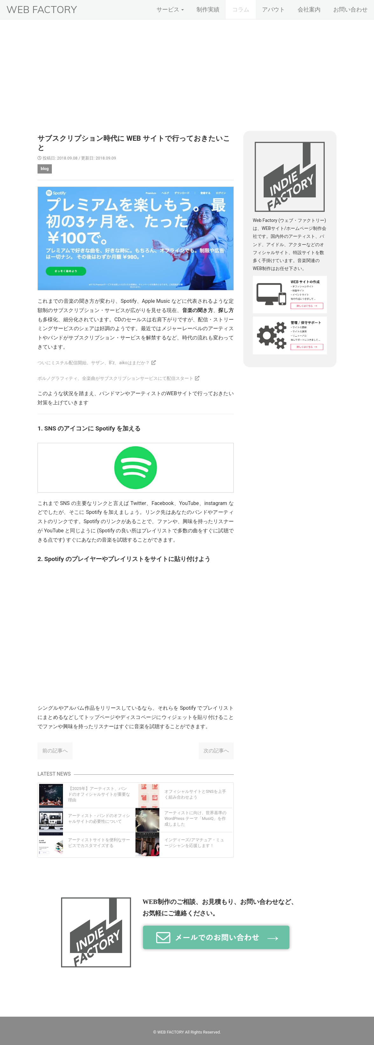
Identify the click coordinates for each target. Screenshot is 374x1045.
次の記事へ (216, 751)
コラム (240, 9)
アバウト (273, 9)
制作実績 (208, 9)
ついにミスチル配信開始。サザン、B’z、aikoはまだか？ (94, 362)
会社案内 (309, 9)
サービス (170, 9)
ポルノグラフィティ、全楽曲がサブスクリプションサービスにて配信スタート (115, 378)
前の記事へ (55, 751)
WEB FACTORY (41, 9)
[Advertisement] (187, 67)
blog (45, 168)
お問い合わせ (350, 9)
